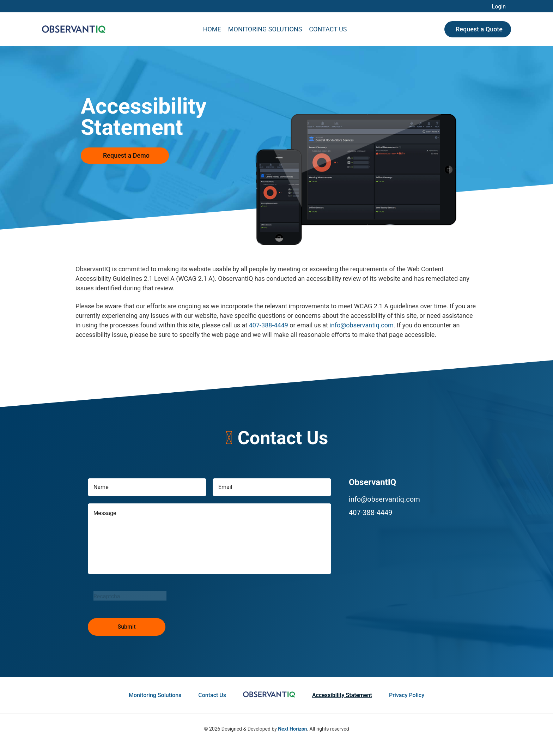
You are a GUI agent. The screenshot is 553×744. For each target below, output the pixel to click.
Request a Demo (126, 155)
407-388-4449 (268, 325)
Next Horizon (292, 729)
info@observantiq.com (361, 325)
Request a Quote (479, 29)
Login (499, 6)
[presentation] (141, 596)
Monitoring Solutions (265, 29)
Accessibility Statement (342, 695)
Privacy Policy (406, 695)
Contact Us (328, 29)
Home (212, 29)
